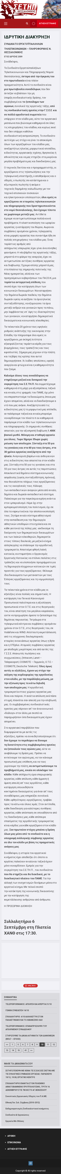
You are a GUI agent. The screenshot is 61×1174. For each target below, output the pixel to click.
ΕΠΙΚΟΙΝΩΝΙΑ (14, 1142)
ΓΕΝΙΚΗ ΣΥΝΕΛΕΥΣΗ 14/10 (17, 1010)
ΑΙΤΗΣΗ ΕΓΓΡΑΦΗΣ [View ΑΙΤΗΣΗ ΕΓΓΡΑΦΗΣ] (43, 23)
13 (7, 1050)
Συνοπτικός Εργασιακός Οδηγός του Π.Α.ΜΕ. (26, 1096)
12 (54, 1044)
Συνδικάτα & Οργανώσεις (17, 1115)
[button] (6, 24)
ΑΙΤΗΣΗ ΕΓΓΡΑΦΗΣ (17, 1149)
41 (26, 1050)
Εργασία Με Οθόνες (15, 1121)
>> (31, 1050)
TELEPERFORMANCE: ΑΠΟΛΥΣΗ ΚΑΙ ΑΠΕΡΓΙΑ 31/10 (28, 1004)
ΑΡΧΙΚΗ (11, 1136)
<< (7, 1044)
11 (48, 1044)
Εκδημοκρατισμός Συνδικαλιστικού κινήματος (27, 1109)
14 (13, 1050)
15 (18, 1050)
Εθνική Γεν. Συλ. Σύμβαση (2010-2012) (23, 1102)
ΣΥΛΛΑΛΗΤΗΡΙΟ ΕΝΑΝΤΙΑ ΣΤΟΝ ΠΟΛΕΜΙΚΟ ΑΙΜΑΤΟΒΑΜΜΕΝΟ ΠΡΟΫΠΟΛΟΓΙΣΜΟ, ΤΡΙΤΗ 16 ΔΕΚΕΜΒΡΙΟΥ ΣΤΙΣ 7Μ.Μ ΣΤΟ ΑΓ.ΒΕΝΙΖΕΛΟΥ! (28, 1086)
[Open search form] (27, 23)
